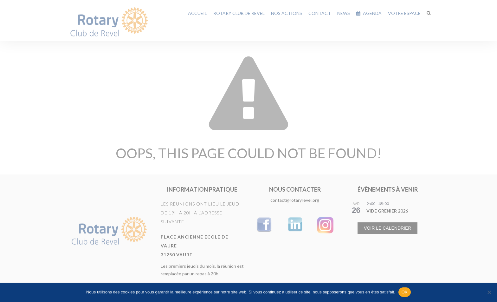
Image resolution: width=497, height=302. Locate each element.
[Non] (489, 292)
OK (405, 292)
